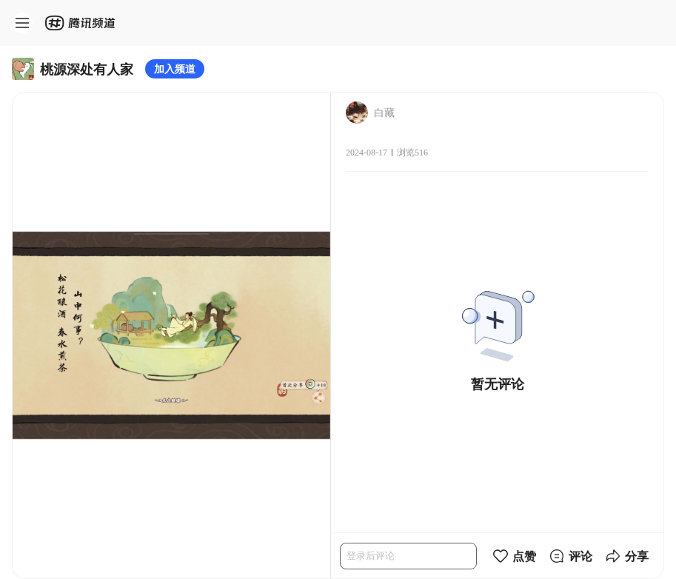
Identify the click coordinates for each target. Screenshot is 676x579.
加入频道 (174, 68)
